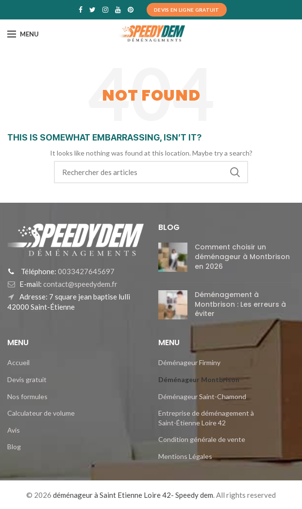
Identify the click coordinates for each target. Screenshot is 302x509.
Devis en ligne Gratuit (186, 10)
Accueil (18, 362)
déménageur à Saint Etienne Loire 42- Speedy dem (133, 495)
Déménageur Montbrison (198, 379)
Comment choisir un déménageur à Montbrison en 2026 (242, 256)
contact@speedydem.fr (79, 284)
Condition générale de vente (201, 439)
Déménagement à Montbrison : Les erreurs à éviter (240, 304)
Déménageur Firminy (189, 362)
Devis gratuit (27, 379)
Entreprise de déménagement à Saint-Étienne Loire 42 (206, 418)
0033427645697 (85, 271)
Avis (13, 430)
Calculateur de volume (41, 413)
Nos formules (27, 396)
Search (235, 172)
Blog (14, 446)
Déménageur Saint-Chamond (202, 396)
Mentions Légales (185, 456)
